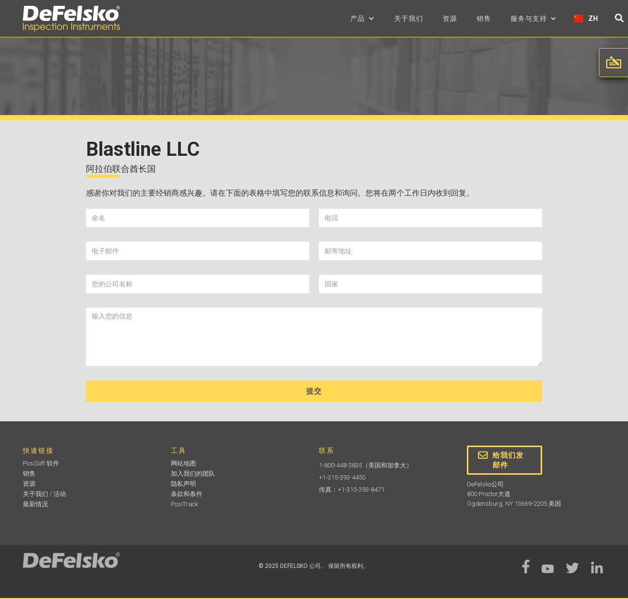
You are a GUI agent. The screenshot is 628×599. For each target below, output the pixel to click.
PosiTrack (184, 504)
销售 (484, 18)
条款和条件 (186, 494)
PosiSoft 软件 (41, 463)
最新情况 (35, 504)
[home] (71, 19)
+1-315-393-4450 (342, 477)
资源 (450, 18)
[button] (362, 18)
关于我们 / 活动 (44, 494)
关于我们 (408, 18)
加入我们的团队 (193, 473)
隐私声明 (183, 483)
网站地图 (183, 463)
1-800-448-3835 (340, 465)
